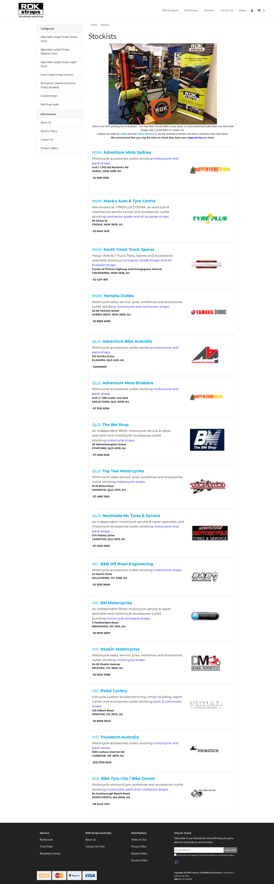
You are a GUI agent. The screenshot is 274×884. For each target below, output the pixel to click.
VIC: (122, 564)
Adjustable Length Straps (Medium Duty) (55, 51)
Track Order (46, 846)
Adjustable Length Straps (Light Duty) (59, 64)
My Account (46, 839)
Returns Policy (49, 131)
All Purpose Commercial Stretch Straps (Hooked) (58, 85)
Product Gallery (49, 148)
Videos (243, 10)
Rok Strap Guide (50, 104)
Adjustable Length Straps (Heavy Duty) (59, 39)
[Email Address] (199, 850)
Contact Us (226, 10)
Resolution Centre (50, 853)
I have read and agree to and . (204, 855)
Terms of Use (138, 839)
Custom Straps (49, 95)
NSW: (122, 152)
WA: (123, 778)
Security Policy (139, 860)
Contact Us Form (95, 846)
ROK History (191, 10)
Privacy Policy (138, 846)
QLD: (122, 341)
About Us (46, 122)
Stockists (209, 10)
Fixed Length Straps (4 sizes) (57, 74)
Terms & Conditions (208, 855)
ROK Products (170, 10)
